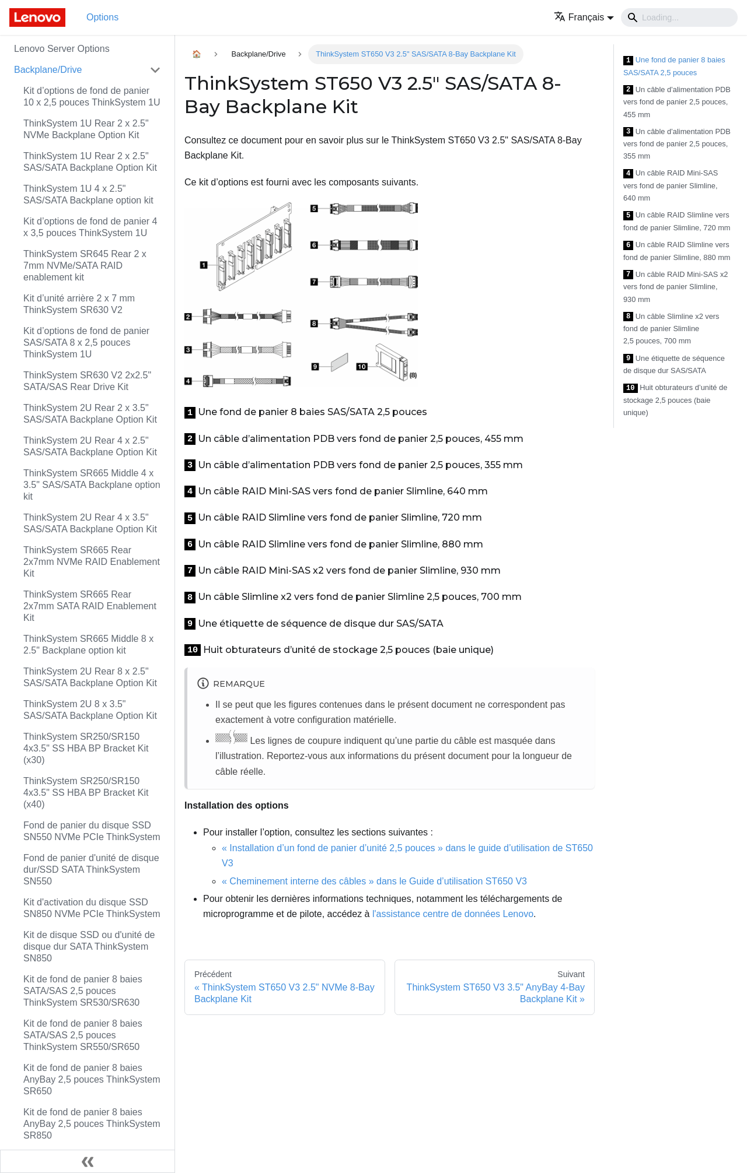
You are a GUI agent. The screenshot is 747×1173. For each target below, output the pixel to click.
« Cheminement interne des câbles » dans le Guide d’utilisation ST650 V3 (374, 881)
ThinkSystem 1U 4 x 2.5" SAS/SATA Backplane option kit (88, 194)
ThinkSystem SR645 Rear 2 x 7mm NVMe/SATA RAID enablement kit (84, 265)
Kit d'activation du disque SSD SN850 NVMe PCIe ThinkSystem (91, 908)
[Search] (679, 17)
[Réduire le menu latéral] (87, 1161)
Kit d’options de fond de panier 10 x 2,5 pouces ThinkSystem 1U (91, 96)
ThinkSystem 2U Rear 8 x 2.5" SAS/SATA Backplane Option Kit (90, 677)
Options (102, 17)
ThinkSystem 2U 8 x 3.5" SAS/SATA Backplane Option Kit (90, 710)
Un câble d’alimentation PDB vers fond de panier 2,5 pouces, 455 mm (677, 102)
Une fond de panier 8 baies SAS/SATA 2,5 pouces (674, 66)
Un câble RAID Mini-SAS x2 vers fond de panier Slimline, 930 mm (675, 287)
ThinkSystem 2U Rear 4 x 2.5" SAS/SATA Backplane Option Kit (90, 446)
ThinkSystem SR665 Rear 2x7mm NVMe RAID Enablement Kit (91, 561)
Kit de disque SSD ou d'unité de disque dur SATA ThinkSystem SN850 (89, 946)
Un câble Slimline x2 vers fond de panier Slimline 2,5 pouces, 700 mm (671, 329)
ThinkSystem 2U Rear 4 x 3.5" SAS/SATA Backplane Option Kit (90, 523)
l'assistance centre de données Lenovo (452, 914)
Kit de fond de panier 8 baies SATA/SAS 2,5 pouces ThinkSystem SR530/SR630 (82, 990)
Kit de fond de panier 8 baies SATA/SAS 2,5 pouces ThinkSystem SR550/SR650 (82, 1035)
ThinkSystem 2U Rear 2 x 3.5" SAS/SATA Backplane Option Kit (90, 413)
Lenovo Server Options (62, 49)
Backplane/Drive (48, 70)
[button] (584, 17)
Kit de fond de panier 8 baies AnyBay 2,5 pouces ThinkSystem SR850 (91, 1123)
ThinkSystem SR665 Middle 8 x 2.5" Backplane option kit (88, 644)
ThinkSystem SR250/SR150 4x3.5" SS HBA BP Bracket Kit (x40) (85, 792)
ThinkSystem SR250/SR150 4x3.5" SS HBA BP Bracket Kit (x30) (85, 748)
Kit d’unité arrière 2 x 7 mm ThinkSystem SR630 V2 (79, 304)
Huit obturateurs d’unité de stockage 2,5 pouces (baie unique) (675, 400)
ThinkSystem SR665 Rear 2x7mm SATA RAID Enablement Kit (89, 606)
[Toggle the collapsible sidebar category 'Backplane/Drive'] (155, 70)
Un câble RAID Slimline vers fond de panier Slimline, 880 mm (677, 251)
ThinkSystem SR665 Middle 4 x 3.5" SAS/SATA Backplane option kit (91, 484)
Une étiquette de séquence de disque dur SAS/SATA (674, 364)
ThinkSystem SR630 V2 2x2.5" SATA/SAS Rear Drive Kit (87, 381)
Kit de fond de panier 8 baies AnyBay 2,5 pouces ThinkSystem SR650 (91, 1079)
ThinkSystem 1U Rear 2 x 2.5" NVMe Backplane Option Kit (86, 129)
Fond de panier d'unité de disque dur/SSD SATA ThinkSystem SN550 (91, 869)
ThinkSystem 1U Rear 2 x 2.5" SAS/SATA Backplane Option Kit (90, 162)
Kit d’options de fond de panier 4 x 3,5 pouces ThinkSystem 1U (90, 227)
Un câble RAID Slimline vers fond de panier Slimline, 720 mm (677, 221)
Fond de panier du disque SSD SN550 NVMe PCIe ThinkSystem (91, 831)
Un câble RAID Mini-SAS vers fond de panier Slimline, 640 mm (670, 185)
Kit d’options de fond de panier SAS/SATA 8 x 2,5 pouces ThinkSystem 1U (86, 342)
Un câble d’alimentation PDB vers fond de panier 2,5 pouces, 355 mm (677, 144)
